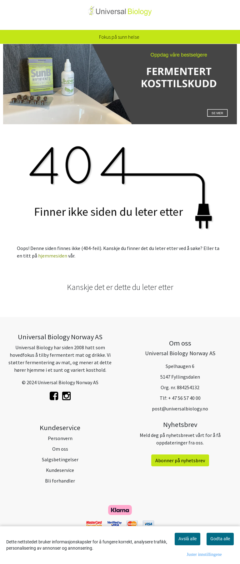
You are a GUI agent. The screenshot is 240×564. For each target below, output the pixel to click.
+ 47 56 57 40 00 (184, 398)
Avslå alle (187, 538)
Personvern (60, 438)
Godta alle (220, 538)
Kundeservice (60, 470)
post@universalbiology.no (180, 408)
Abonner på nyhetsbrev (180, 460)
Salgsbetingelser (60, 459)
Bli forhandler (60, 481)
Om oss (60, 449)
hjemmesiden (52, 256)
